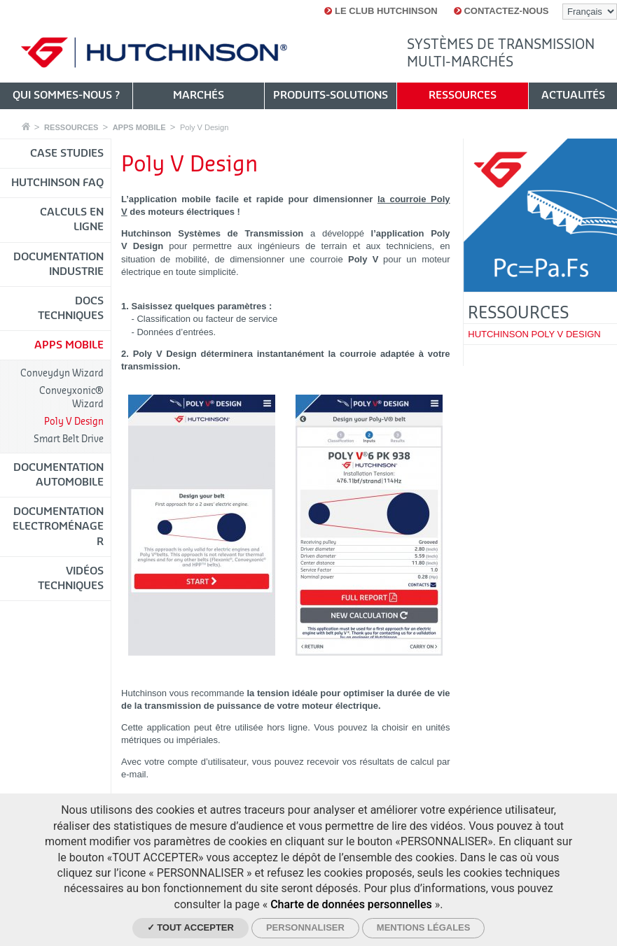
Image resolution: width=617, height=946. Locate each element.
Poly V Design (204, 127)
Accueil (26, 126)
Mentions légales (424, 927)
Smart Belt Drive (69, 439)
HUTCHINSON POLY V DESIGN (534, 334)
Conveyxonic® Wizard (71, 397)
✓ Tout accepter (190, 927)
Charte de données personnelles (351, 904)
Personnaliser (305, 927)
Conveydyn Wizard (62, 373)
